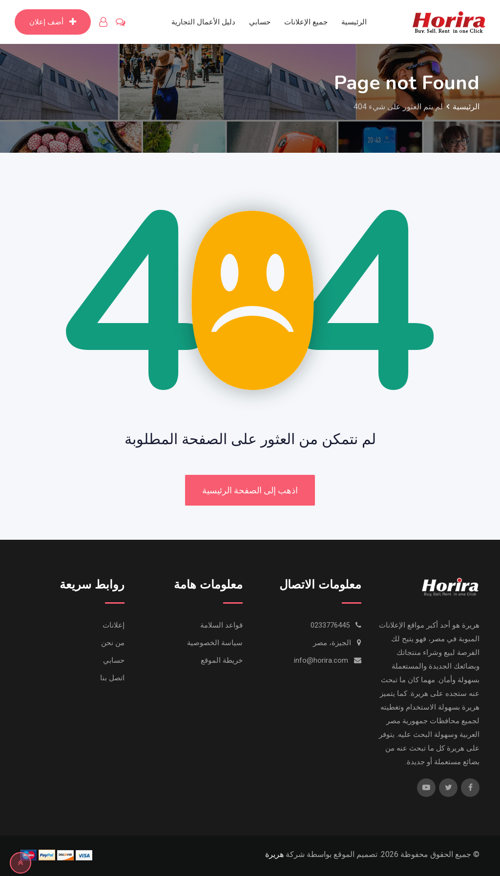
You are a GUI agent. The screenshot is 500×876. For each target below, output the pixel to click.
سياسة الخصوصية (215, 642)
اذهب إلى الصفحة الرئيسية (250, 490)
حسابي (260, 22)
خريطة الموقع (222, 660)
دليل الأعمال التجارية (203, 22)
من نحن (113, 642)
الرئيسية (354, 22)
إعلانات (114, 625)
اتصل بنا (112, 677)
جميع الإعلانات (306, 22)
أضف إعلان (52, 22)
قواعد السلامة (221, 625)
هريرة (274, 854)
